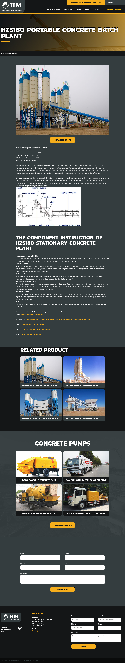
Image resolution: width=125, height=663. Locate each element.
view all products (62, 525)
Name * (22, 553)
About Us (68, 9)
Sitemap (3, 660)
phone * (23, 563)
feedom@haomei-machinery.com (86, 2)
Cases (78, 9)
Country (67, 563)
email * (67, 553)
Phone (73, 624)
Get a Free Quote (62, 140)
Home (3, 53)
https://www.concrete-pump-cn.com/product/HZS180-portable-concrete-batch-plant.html (58, 319)
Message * (75, 632)
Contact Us (98, 9)
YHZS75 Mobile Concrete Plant (31, 334)
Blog (87, 9)
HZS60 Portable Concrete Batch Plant (37, 329)
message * (24, 573)
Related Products (114, 9)
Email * (100, 616)
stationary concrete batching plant (32, 324)
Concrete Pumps (53, 9)
